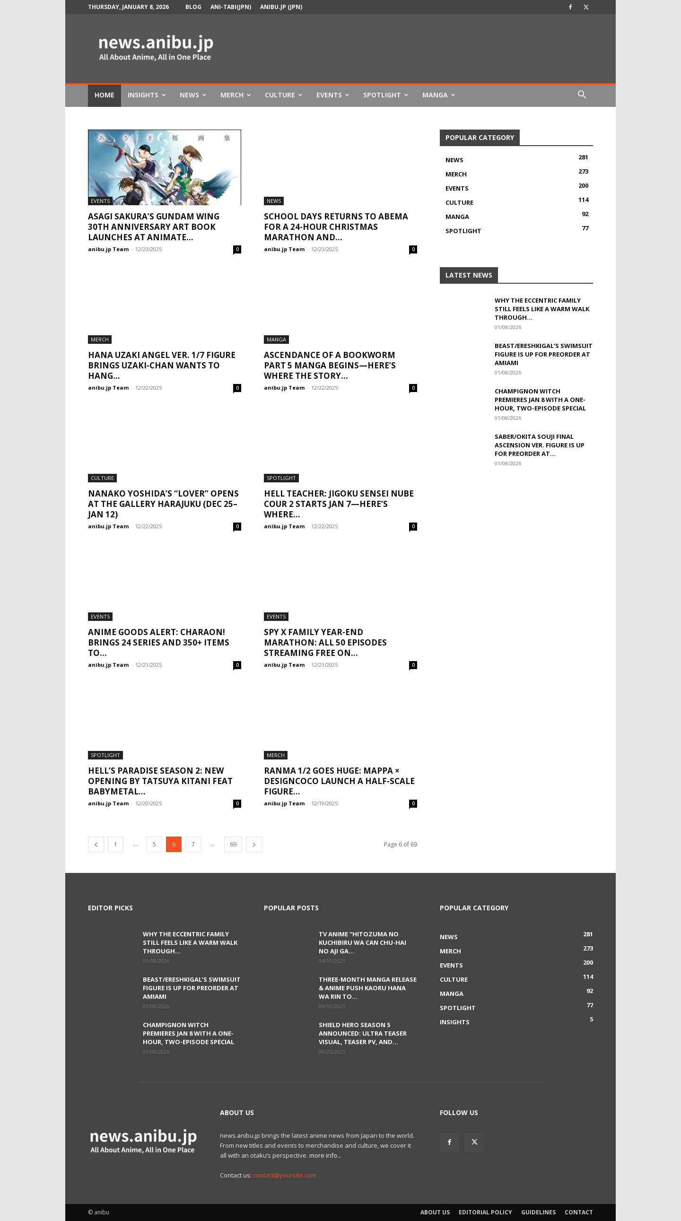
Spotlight (386, 94)
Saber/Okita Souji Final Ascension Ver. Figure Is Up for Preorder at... (540, 445)
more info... (325, 1155)
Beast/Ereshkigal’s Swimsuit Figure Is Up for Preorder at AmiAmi (544, 354)
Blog (193, 7)
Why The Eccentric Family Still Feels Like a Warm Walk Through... (542, 309)
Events (332, 94)
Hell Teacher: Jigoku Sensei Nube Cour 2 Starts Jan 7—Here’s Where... (339, 504)
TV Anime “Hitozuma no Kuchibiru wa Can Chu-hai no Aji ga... (362, 942)
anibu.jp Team (108, 249)
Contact (579, 1212)
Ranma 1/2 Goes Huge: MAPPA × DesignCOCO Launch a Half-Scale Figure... (339, 781)
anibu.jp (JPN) (281, 7)
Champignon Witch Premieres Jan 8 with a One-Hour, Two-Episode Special (540, 399)
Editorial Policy (485, 1212)
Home (104, 94)
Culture (284, 94)
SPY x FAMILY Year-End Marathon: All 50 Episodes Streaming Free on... (325, 642)
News (193, 94)
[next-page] (254, 844)
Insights (147, 94)
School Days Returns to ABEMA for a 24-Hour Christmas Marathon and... (336, 227)
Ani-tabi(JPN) (230, 7)
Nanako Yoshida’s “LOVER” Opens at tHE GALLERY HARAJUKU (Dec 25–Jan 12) (163, 504)
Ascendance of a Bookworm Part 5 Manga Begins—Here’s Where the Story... (330, 365)
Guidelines (538, 1212)
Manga (438, 94)
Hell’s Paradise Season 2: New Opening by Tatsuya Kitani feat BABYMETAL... (160, 781)
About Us (435, 1212)
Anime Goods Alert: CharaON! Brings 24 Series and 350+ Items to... (158, 642)
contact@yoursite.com (284, 1175)
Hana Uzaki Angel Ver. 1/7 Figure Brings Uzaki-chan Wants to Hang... (162, 365)
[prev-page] (96, 844)
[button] (581, 95)
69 (233, 844)
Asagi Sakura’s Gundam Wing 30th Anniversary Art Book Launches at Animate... (153, 227)
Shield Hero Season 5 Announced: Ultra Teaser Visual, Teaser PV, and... (363, 1033)
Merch (235, 94)
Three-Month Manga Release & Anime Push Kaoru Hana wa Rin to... (368, 988)
